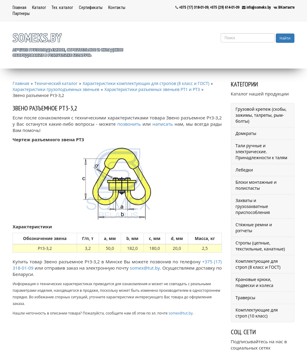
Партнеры (21, 13)
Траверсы (245, 297)
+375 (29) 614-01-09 (224, 7)
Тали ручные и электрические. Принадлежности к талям (262, 151)
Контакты (116, 7)
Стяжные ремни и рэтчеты (254, 227)
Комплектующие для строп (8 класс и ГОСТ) (258, 264)
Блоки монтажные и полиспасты (256, 185)
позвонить (129, 124)
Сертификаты (91, 7)
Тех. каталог (62, 7)
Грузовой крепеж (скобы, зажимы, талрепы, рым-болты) (261, 115)
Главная (19, 7)
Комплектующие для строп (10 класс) (257, 313)
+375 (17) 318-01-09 (193, 7)
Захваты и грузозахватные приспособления (253, 206)
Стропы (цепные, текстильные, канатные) (260, 246)
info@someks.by (258, 7)
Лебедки (244, 170)
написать (162, 124)
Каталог (39, 7)
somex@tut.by (145, 268)
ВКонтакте (286, 7)
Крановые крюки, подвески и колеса (254, 282)
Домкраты (246, 133)
